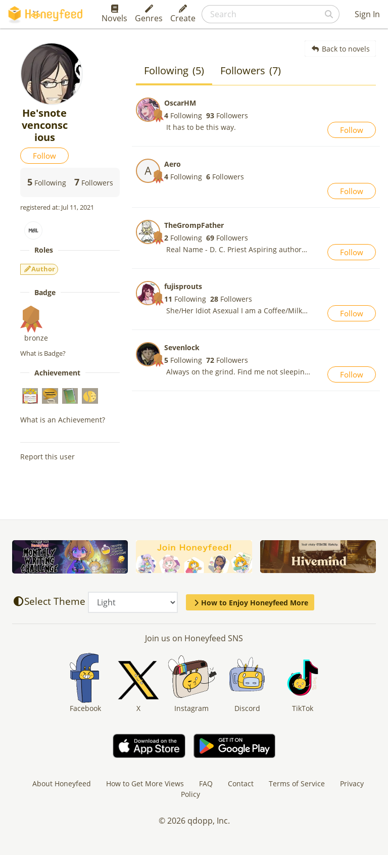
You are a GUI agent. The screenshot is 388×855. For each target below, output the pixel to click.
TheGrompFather (194, 225)
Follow (44, 156)
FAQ (206, 783)
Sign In (367, 14)
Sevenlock (182, 347)
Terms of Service (297, 783)
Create (183, 14)
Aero (172, 164)
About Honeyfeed (61, 783)
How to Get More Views (145, 783)
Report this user (47, 456)
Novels (114, 14)
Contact (241, 783)
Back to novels (340, 49)
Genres (149, 14)
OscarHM (180, 103)
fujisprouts (183, 286)
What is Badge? (43, 353)
